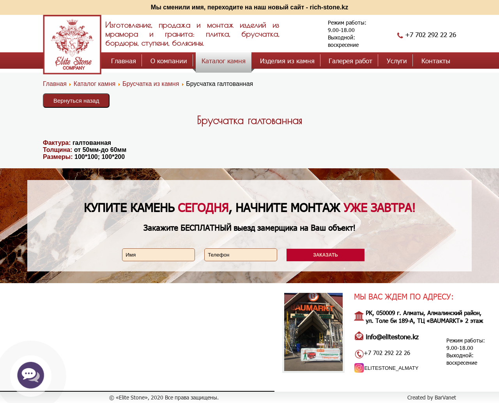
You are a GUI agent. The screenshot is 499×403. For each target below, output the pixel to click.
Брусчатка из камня (150, 83)
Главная (123, 60)
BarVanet (445, 397)
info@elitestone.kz (392, 336)
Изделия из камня (287, 60)
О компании (168, 60)
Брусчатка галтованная (249, 120)
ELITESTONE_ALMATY (391, 368)
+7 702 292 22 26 (430, 34)
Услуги (397, 60)
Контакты (435, 60)
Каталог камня (224, 60)
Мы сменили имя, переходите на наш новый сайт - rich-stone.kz (249, 7)
